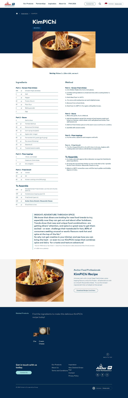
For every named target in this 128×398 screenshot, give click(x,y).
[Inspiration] (24, 14)
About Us (55, 367)
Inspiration (72, 365)
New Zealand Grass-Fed (76, 369)
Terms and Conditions (60, 370)
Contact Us (90, 4)
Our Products (56, 365)
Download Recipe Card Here (86, 290)
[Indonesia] (17, 14)
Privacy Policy (74, 376)
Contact (72, 373)
